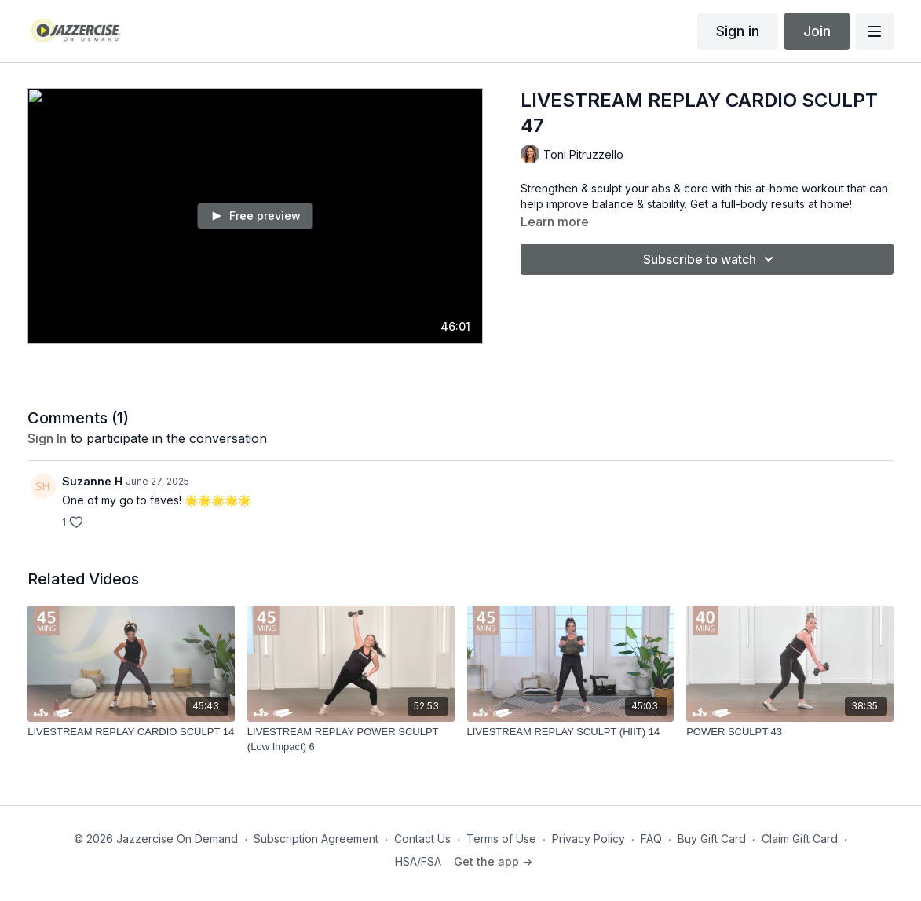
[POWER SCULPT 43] (790, 732)
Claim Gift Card (800, 838)
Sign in (737, 31)
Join (817, 31)
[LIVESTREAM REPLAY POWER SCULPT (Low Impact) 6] (351, 739)
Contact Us (422, 838)
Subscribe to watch (710, 259)
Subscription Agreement (316, 838)
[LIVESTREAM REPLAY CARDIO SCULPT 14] (131, 732)
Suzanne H (92, 481)
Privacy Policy (588, 838)
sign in (47, 438)
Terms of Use (501, 838)
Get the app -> (493, 861)
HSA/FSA (418, 861)
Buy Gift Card (712, 838)
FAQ (651, 838)
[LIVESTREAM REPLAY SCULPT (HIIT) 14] (570, 732)
